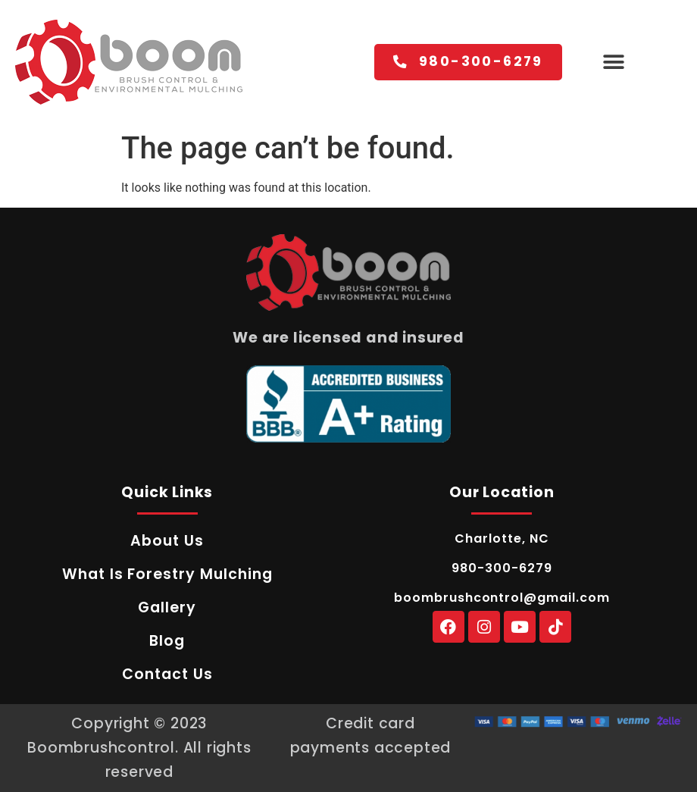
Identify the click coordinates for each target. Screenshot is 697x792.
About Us (167, 541)
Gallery (167, 607)
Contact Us (167, 674)
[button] (613, 62)
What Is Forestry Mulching (167, 574)
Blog (167, 641)
